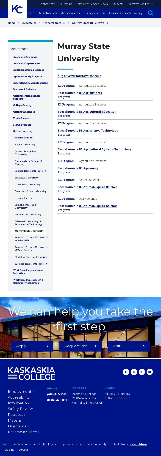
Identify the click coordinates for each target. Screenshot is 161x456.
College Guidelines (24, 111)
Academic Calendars (25, 57)
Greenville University (27, 184)
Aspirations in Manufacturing (30, 82)
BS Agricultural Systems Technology (105, 149)
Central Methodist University (25, 153)
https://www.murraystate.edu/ (79, 76)
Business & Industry (24, 89)
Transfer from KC (55, 22)
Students (118, 4)
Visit (129, 346)
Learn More (138, 444)
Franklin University (27, 177)
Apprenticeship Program (27, 76)
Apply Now (48, 4)
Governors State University (30, 191)
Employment (21, 391)
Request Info (80, 346)
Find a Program (22, 124)
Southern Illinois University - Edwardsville (31, 249)
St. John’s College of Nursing (31, 257)
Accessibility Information (20, 400)
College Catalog (22, 105)
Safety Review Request (20, 412)
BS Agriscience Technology (98, 130)
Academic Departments (26, 63)
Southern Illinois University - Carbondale (31, 239)
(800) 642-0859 (57, 400)
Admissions (70, 13)
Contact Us (65, 4)
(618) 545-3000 (57, 394)
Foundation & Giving (125, 13)
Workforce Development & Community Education (28, 281)
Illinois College (24, 198)
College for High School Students (26, 97)
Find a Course (21, 118)
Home (13, 22)
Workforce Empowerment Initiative (28, 272)
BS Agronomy (88, 168)
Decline (9, 449)
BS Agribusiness (90, 93)
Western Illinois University (31, 263)
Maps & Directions (18, 423)
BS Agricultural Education (98, 111)
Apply (32, 346)
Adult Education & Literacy (28, 69)
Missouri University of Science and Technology (29, 223)
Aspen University (25, 144)
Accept (23, 449)
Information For (141, 4)
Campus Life (94, 13)
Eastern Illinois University (30, 170)
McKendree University (28, 214)
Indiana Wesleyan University (25, 206)
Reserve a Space (23, 432)
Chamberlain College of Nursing (28, 163)
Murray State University (89, 22)
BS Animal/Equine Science (98, 187)
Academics (48, 13)
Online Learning (22, 131)
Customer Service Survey (92, 4)
